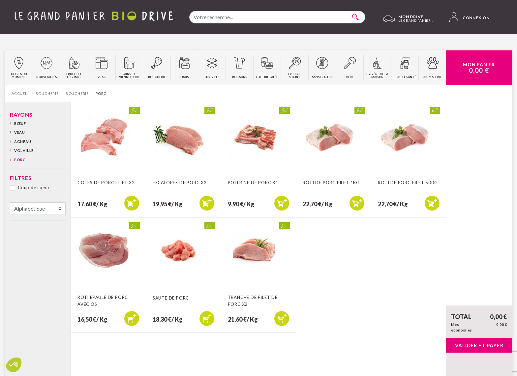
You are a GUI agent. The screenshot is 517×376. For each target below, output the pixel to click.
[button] (14, 365)
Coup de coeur (33, 187)
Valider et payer (479, 345)
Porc (20, 160)
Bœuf (20, 123)
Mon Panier (479, 67)
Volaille (24, 150)
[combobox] (277, 17)
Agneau (22, 141)
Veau (19, 132)
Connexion (469, 17)
